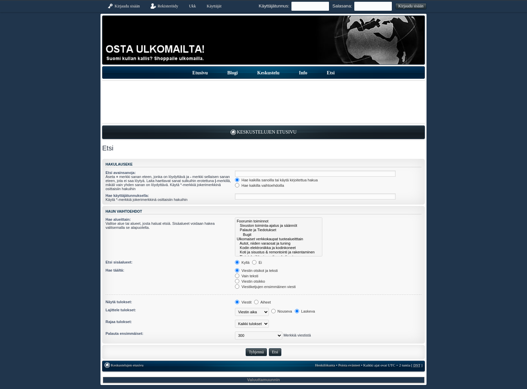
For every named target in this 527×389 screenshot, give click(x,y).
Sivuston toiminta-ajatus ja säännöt (278, 225)
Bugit (278, 235)
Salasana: (342, 5)
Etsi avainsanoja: (121, 173)
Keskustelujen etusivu (267, 132)
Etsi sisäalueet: (119, 262)
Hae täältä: (115, 270)
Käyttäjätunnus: (274, 5)
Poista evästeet (349, 365)
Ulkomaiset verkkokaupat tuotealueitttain (278, 239)
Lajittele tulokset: (121, 310)
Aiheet (262, 302)
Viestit (243, 302)
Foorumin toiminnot (278, 221)
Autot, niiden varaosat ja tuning (278, 243)
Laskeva (305, 311)
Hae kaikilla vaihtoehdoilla (259, 185)
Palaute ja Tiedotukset (278, 230)
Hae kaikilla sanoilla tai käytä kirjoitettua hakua (276, 180)
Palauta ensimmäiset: (125, 333)
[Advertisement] (263, 102)
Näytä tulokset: (119, 302)
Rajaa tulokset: (119, 322)
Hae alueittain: (118, 219)
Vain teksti (246, 276)
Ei (257, 262)
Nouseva (281, 311)
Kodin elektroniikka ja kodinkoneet (278, 248)
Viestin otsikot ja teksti (256, 271)
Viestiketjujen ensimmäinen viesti (265, 287)
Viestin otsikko (250, 281)
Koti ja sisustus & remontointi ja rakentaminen (278, 252)
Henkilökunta (325, 365)
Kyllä (242, 262)
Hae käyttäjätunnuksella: (127, 195)
